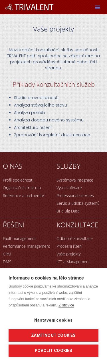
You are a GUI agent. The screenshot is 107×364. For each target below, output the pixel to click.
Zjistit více (66, 305)
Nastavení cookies (53, 320)
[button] (97, 7)
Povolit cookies (53, 350)
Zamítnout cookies (53, 335)
